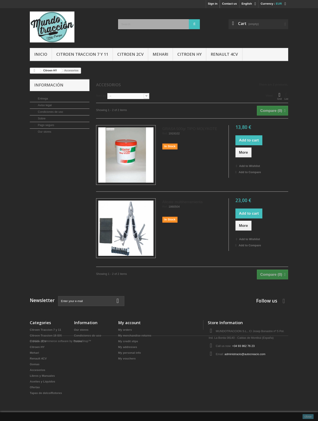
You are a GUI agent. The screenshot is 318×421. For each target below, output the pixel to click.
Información (48, 85)
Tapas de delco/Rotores (46, 393)
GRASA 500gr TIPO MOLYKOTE (189, 129)
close (308, 416)
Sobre (41, 116)
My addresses (127, 347)
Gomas (35, 364)
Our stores (44, 130)
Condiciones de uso (50, 110)
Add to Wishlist (249, 166)
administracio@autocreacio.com (245, 354)
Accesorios (37, 370)
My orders (125, 329)
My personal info (129, 352)
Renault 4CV (224, 54)
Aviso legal (44, 103)
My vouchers (127, 358)
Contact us (229, 3)
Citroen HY (189, 54)
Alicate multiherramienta (182, 202)
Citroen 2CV (130, 54)
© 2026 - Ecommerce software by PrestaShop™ (60, 409)
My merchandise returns (134, 335)
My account (129, 322)
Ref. (165, 133)
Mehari (160, 54)
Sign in (212, 3)
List (286, 96)
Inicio (40, 54)
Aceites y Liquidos (42, 381)
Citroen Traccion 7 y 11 (82, 54)
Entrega (42, 96)
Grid (279, 96)
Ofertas (35, 387)
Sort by (101, 95)
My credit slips (128, 341)
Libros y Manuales (42, 375)
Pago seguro (45, 123)
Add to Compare (250, 172)
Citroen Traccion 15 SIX (46, 335)
